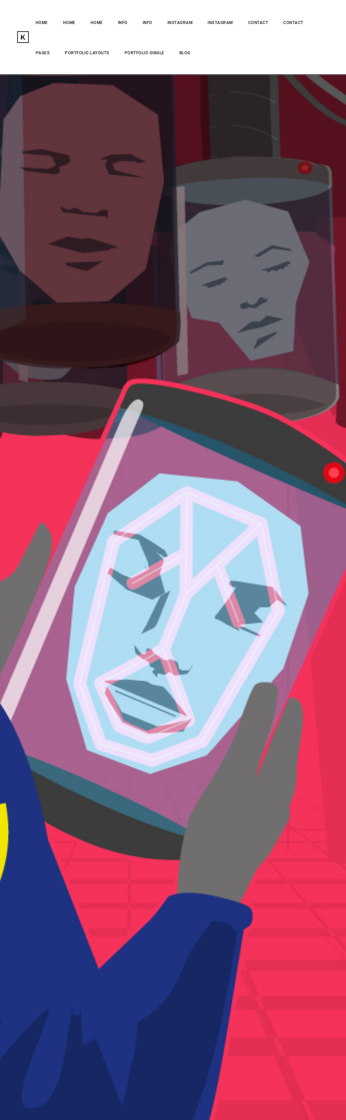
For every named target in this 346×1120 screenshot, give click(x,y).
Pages (43, 52)
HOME (42, 22)
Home (69, 22)
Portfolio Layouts (87, 52)
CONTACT (258, 22)
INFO (123, 22)
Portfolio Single (144, 52)
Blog (185, 52)
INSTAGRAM (180, 22)
